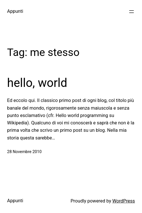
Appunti (15, 11)
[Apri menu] (131, 11)
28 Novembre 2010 (24, 151)
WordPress (123, 201)
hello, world (37, 83)
